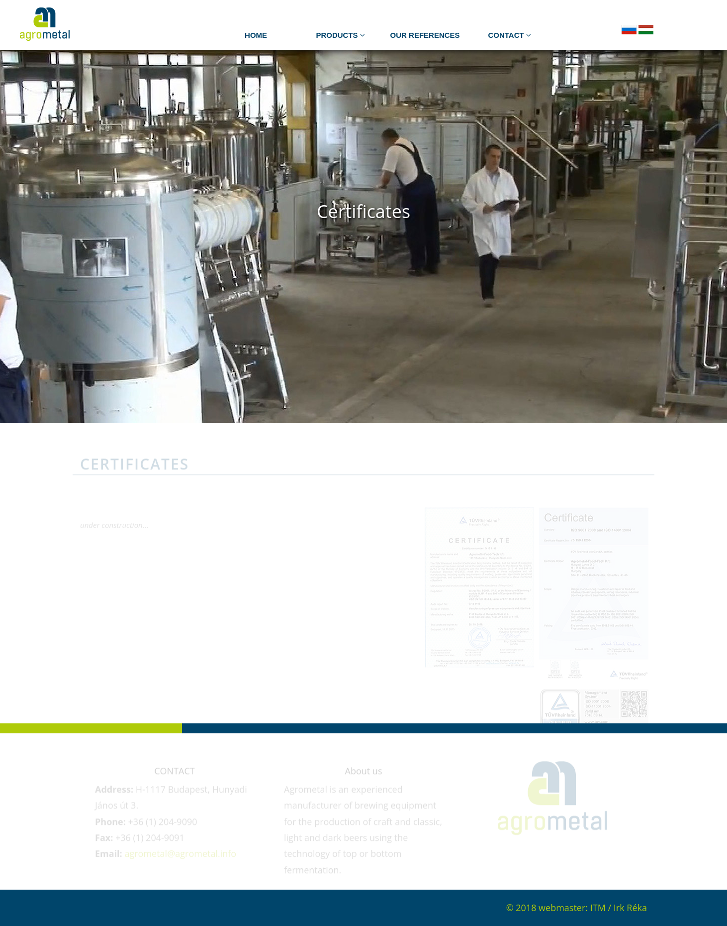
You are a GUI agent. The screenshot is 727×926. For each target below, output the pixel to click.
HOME (256, 35)
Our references (425, 35)
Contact (509, 35)
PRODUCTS (340, 35)
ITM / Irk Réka (618, 908)
